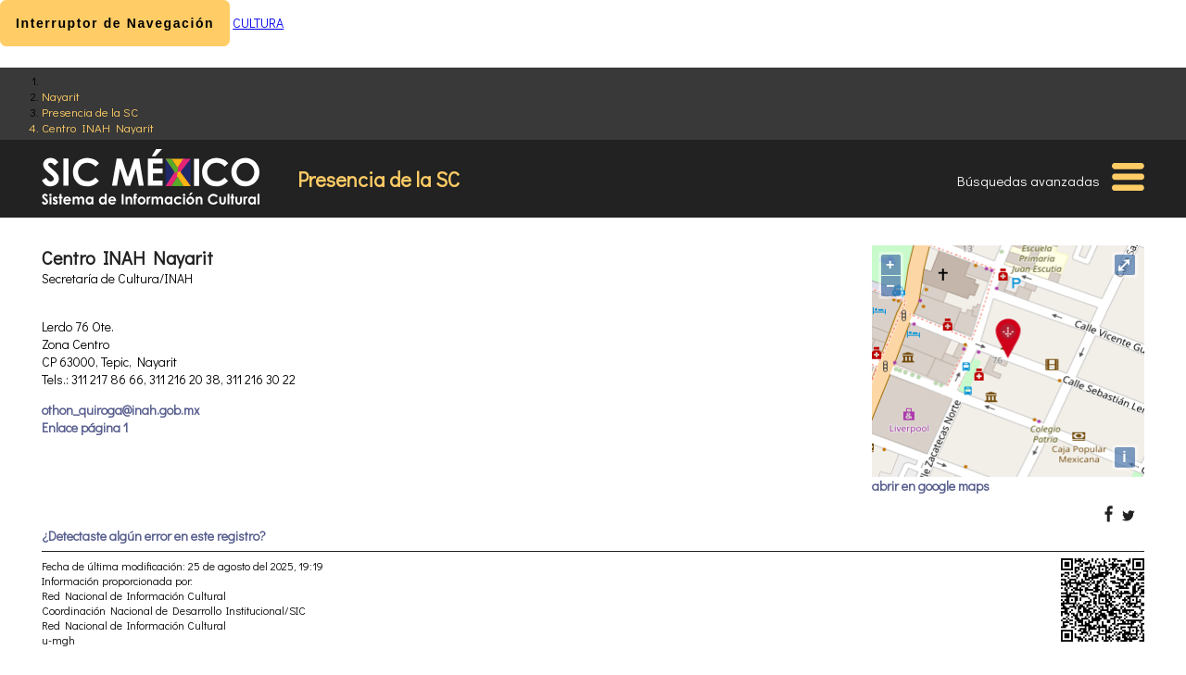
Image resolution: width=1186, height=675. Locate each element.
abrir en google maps (931, 485)
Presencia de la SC (90, 111)
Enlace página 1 (85, 427)
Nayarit (61, 96)
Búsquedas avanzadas (1028, 180)
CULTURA (258, 22)
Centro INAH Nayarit (98, 127)
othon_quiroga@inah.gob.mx (120, 410)
